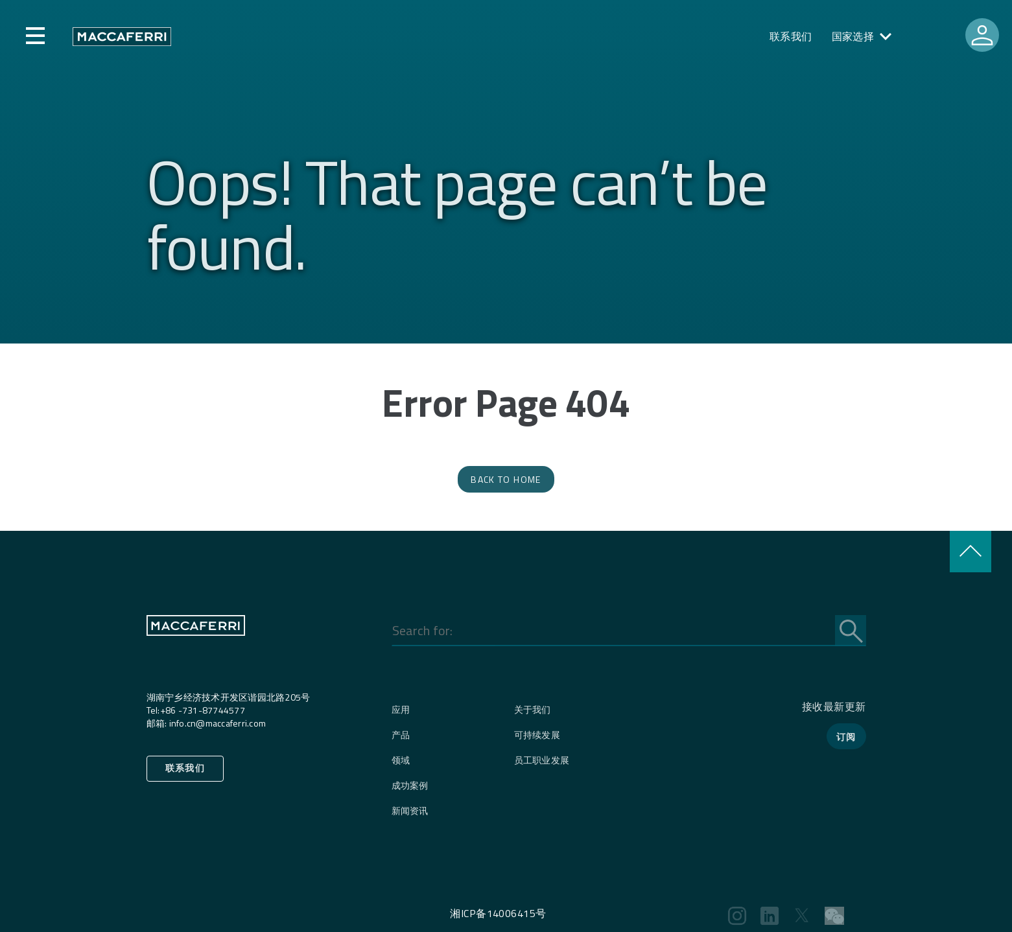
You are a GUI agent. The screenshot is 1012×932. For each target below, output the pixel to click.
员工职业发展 (542, 760)
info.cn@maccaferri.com (217, 723)
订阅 (846, 736)
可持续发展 (537, 734)
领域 (401, 760)
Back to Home (506, 479)
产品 (401, 734)
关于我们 (532, 709)
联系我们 (791, 36)
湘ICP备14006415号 (498, 913)
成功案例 (410, 785)
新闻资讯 (410, 810)
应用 (401, 709)
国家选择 (853, 36)
